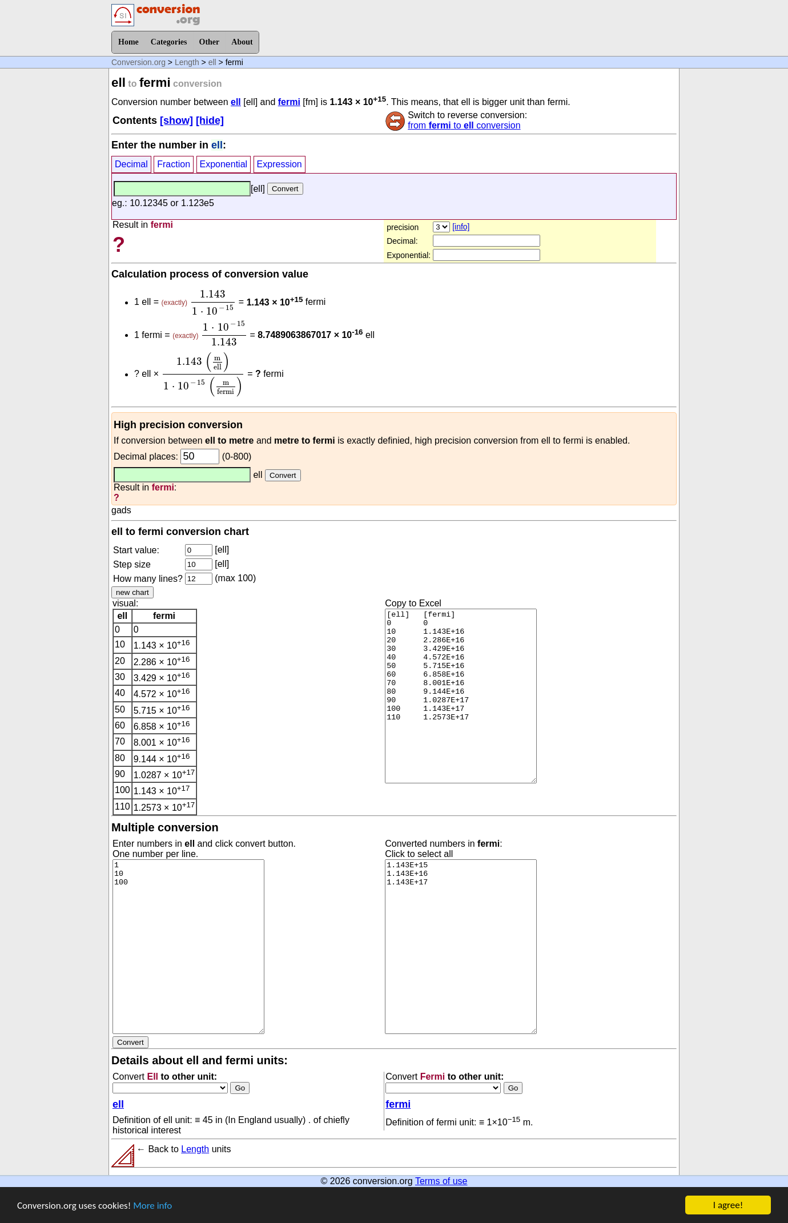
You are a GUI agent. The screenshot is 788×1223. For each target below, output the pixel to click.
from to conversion (464, 125)
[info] (460, 226)
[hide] (210, 120)
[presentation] (213, 302)
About (241, 42)
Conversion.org (138, 62)
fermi (289, 102)
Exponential (224, 164)
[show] (176, 120)
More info (152, 1209)
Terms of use (441, 1181)
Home (128, 42)
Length (187, 62)
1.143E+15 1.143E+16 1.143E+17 (461, 946)
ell (212, 62)
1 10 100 (188, 946)
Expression (279, 164)
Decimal (131, 164)
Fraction (173, 164)
